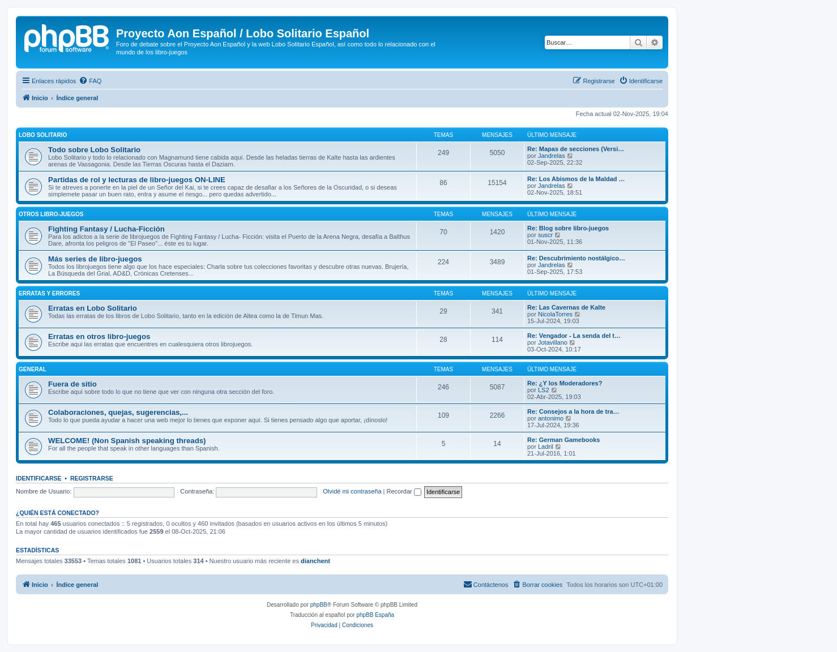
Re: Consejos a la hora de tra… (573, 411)
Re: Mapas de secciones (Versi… (575, 148)
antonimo (550, 418)
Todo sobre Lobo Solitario (94, 149)
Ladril (545, 446)
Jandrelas (551, 155)
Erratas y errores (49, 293)
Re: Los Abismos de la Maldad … (576, 178)
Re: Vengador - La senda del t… (574, 335)
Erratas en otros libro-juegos (99, 336)
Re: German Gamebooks (563, 439)
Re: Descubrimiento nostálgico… (576, 258)
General (32, 369)
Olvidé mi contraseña (352, 491)
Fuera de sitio (72, 384)
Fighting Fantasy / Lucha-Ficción (106, 229)
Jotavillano (552, 342)
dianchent (315, 560)
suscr (545, 234)
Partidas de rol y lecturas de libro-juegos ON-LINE (136, 179)
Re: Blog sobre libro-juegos (568, 228)
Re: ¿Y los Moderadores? (564, 383)
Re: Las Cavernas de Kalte (566, 307)
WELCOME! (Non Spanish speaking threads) (127, 440)
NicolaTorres (555, 314)
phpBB (318, 605)
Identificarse (39, 478)
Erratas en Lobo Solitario (92, 308)
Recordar (404, 491)
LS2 (543, 390)
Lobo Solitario (43, 135)
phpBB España (375, 615)
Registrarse (91, 478)
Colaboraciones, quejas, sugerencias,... (118, 412)
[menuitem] (90, 81)
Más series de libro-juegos (95, 259)
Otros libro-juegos (51, 214)
